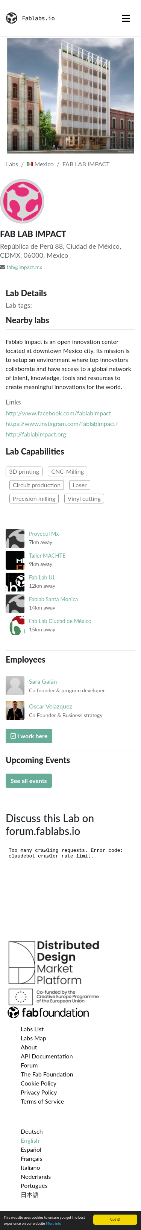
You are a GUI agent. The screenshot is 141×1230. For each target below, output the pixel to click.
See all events (29, 780)
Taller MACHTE (47, 555)
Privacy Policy (39, 1092)
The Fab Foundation (47, 1074)
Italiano (30, 1167)
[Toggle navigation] (126, 18)
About (29, 1047)
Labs (12, 163)
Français (31, 1158)
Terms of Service (42, 1101)
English (30, 1140)
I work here (29, 735)
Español (31, 1149)
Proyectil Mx (44, 534)
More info (53, 1223)
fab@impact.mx (24, 267)
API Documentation (47, 1056)
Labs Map (33, 1037)
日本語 (30, 1194)
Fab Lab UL (42, 577)
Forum (29, 1065)
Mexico (40, 163)
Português (34, 1185)
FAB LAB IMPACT (86, 163)
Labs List (32, 1028)
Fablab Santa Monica (53, 599)
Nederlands (36, 1176)
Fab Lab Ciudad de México (60, 621)
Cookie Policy (38, 1083)
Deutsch (32, 1131)
